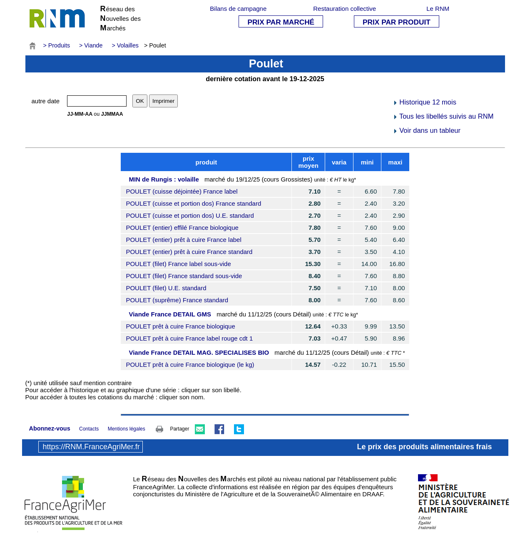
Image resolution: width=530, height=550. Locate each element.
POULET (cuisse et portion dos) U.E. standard (190, 215)
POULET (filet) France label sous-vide (178, 263)
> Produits (56, 45)
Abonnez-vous (49, 428)
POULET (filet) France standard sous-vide (184, 275)
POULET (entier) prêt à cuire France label (183, 239)
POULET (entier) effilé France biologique (182, 227)
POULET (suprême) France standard (177, 300)
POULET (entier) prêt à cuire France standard (189, 251)
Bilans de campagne (238, 8)
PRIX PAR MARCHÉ (280, 22)
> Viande (90, 45)
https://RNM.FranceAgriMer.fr (91, 447)
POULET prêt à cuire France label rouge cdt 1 (189, 338)
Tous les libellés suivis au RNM (443, 116)
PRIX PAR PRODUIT (396, 22)
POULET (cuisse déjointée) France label (181, 191)
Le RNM (437, 8)
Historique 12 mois (424, 102)
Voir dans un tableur (426, 130)
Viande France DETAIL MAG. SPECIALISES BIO (199, 352)
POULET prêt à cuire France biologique (180, 326)
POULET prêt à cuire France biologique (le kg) (190, 364)
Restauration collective (344, 8)
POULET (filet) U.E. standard (166, 287)
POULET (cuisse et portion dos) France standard (193, 203)
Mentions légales (126, 429)
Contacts (89, 429)
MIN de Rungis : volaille (164, 179)
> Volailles (125, 45)
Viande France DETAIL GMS (170, 314)
